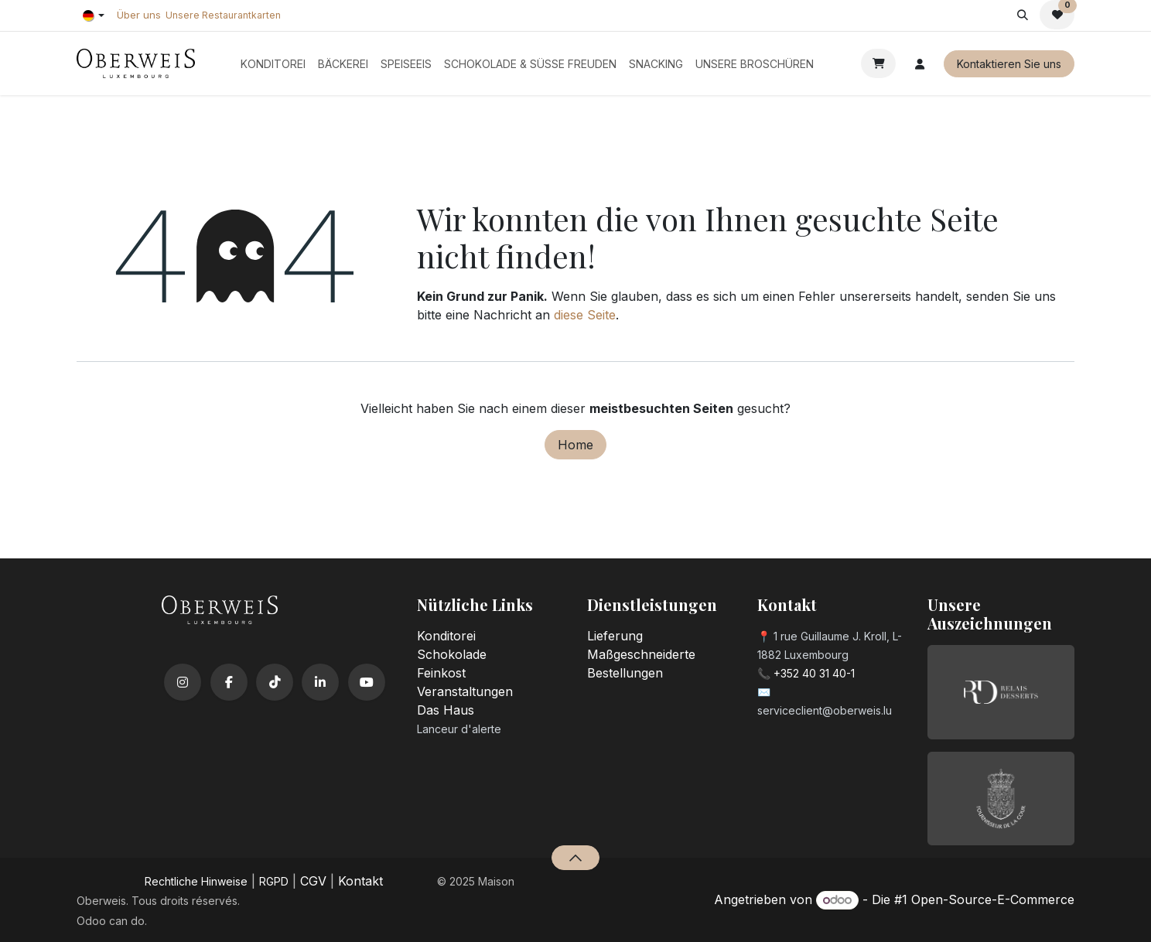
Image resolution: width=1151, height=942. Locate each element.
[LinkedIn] (320, 682)
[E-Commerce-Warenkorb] (878, 63)
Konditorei (446, 635)
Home (575, 444)
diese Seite (585, 315)
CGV (313, 881)
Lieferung (615, 635)
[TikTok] (274, 682)
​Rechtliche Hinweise (196, 881)
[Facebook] (229, 682)
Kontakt (360, 881)
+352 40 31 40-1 (814, 673)
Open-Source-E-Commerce (992, 899)
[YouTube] (366, 682)
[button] (1022, 14)
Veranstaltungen (465, 691)
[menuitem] (273, 63)
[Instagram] (182, 682)
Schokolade (452, 654)
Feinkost (441, 673)
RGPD (274, 881)
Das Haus (445, 710)
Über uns (139, 15)
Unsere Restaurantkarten (223, 15)
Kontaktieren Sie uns (1009, 63)
